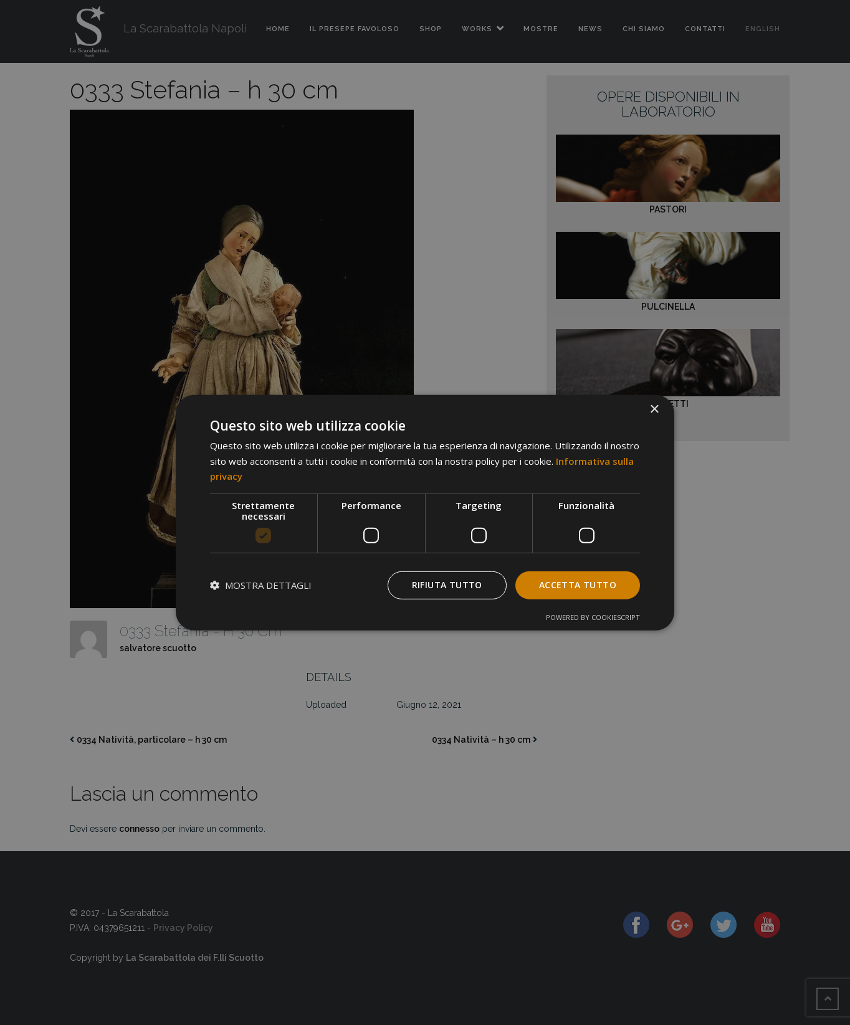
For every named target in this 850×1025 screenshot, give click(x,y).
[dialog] (425, 512)
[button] (261, 585)
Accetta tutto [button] (577, 585)
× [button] (654, 409)
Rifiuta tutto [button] (447, 585)
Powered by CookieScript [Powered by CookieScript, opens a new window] (593, 617)
